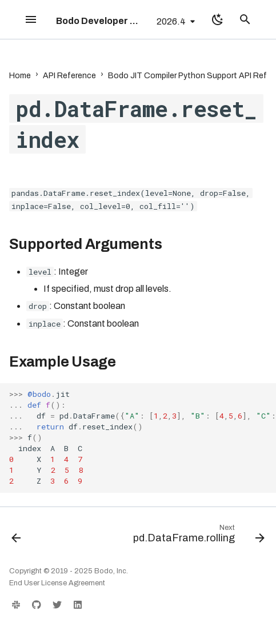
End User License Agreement (57, 583)
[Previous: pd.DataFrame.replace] (16, 536)
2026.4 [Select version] (171, 21)
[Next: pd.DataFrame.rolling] (197, 536)
